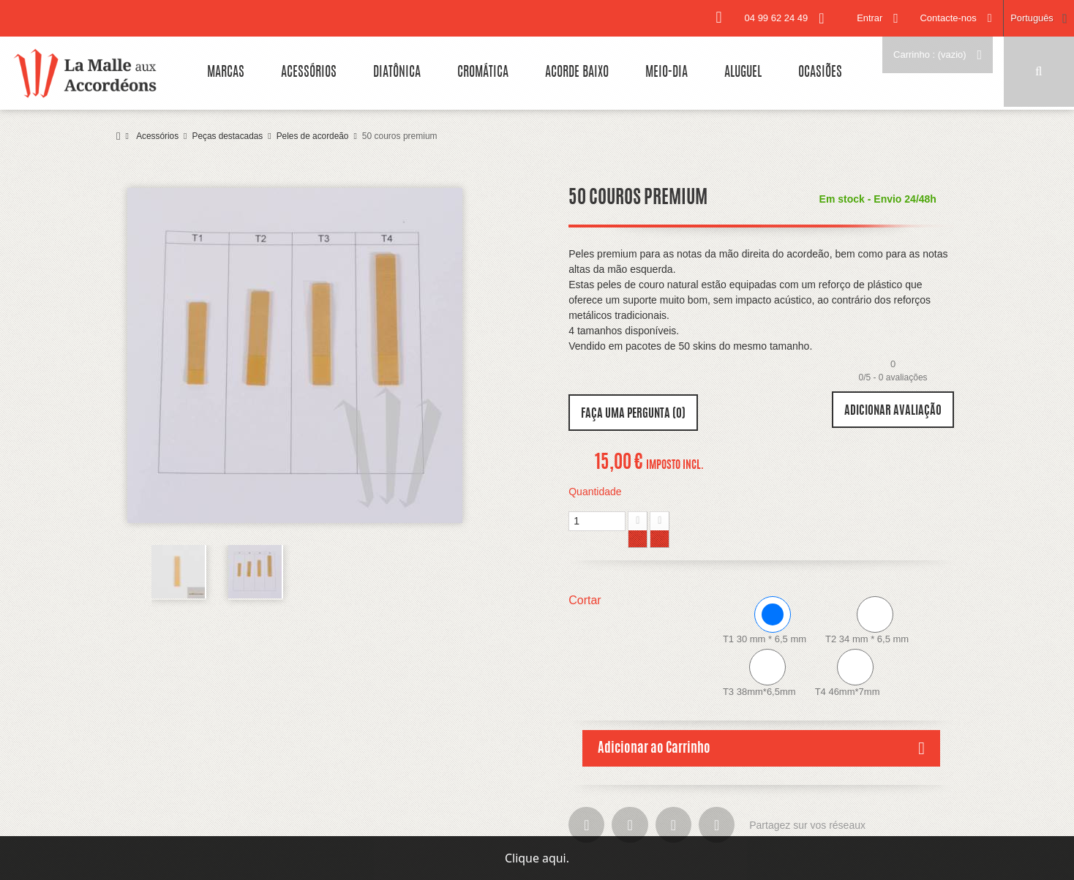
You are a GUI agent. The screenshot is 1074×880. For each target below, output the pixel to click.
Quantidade (594, 491)
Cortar (586, 600)
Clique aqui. (537, 858)
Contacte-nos (947, 17)
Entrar (868, 17)
